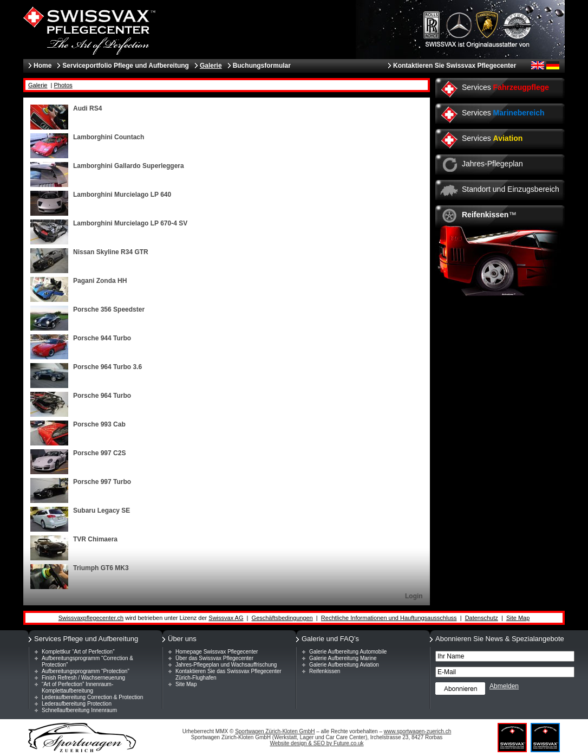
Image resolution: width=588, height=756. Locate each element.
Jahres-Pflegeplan (492, 163)
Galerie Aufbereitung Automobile (348, 652)
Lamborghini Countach (108, 137)
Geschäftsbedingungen (282, 618)
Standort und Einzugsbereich (510, 189)
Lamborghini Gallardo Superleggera (128, 166)
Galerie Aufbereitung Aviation (344, 665)
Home (42, 65)
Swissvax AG (225, 618)
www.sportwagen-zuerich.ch (418, 731)
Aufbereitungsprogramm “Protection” (85, 671)
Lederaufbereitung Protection (77, 704)
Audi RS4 (87, 108)
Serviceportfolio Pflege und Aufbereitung (125, 65)
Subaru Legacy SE (101, 510)
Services (505, 87)
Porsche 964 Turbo (102, 395)
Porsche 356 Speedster (109, 309)
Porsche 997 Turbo (102, 482)
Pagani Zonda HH (100, 281)
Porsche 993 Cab (99, 424)
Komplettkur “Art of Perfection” (78, 652)
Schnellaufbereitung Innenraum (79, 710)
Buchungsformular (262, 65)
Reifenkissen (324, 671)
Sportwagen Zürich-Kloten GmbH (275, 731)
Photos (63, 85)
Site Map (518, 618)
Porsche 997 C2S (99, 453)
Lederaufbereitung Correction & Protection (92, 697)
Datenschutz (481, 618)
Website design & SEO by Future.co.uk (316, 743)
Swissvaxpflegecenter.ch (90, 618)
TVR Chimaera (95, 539)
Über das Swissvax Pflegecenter (214, 658)
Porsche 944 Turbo (102, 338)
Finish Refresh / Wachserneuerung (83, 678)
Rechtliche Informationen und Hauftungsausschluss (389, 618)
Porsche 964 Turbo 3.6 (107, 367)
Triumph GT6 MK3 (101, 568)
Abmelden (504, 686)
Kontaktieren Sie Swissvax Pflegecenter (454, 65)
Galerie (37, 85)
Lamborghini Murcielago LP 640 (122, 194)
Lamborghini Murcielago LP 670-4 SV (130, 223)
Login (414, 596)
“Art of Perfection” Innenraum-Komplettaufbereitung (77, 687)
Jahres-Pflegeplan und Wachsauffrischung (226, 665)
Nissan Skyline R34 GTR (110, 252)
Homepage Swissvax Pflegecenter (216, 652)
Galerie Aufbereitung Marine (343, 658)
